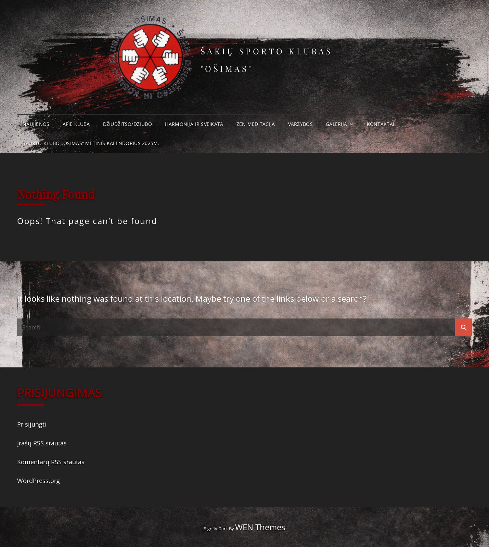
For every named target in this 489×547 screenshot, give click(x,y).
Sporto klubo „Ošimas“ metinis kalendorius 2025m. (91, 143)
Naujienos (36, 124)
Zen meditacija (255, 124)
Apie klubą (76, 124)
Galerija (336, 124)
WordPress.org (38, 481)
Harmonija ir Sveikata (194, 124)
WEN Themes (260, 527)
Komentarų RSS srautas (51, 462)
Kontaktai (381, 124)
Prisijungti (31, 424)
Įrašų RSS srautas (42, 443)
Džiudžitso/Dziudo (127, 124)
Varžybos (300, 124)
